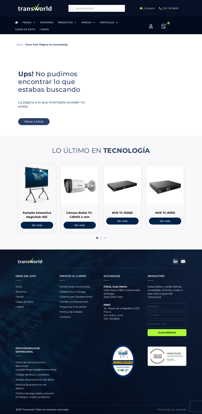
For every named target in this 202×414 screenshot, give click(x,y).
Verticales (109, 22)
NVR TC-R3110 (165, 212)
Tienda (29, 22)
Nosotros (46, 22)
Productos (67, 22)
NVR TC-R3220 (122, 212)
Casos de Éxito (25, 29)
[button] (97, 238)
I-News (44, 29)
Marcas (88, 22)
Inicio (19, 44)
